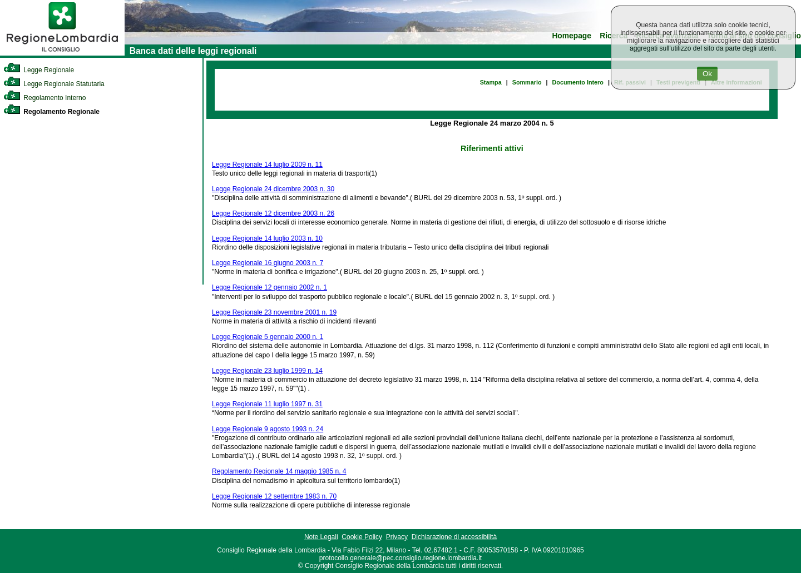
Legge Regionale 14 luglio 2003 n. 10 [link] (267, 238)
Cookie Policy (362, 537)
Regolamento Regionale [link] (51, 112)
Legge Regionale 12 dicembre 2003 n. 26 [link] (273, 213)
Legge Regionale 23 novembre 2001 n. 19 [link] (274, 312)
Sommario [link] (527, 82)
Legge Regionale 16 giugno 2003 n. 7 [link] (267, 263)
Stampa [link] (491, 82)
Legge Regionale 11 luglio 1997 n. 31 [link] (267, 404)
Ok (707, 73)
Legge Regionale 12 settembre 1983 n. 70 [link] (274, 496)
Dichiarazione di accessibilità (454, 537)
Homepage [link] (571, 36)
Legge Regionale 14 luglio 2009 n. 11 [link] (267, 164)
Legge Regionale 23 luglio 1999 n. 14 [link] (267, 371)
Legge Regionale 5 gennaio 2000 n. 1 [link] (267, 337)
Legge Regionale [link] (38, 70)
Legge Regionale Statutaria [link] (54, 84)
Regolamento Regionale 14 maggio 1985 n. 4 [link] (279, 471)
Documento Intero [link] (578, 82)
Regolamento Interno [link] (44, 98)
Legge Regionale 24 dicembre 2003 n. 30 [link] (273, 189)
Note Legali (321, 537)
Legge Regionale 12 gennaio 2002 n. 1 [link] (269, 287)
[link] (62, 53)
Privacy (397, 537)
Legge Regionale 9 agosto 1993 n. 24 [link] (267, 429)
